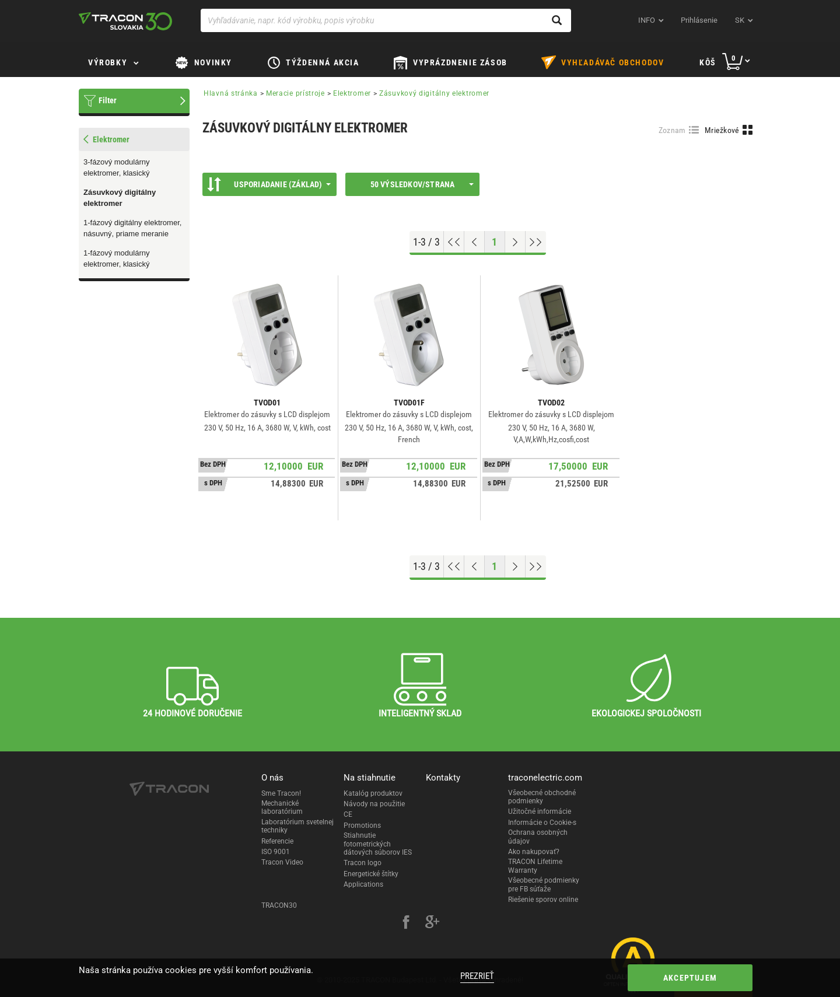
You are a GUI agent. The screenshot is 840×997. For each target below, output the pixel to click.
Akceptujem (690, 977)
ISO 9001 (275, 852)
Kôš (707, 62)
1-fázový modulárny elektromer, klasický (116, 258)
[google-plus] (432, 923)
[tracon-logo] (125, 21)
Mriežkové (722, 130)
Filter (108, 100)
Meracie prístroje (295, 93)
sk (739, 20)
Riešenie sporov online (543, 899)
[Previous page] (474, 242)
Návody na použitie (374, 804)
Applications (363, 884)
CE (348, 814)
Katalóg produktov (373, 793)
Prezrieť (477, 976)
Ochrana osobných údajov (538, 836)
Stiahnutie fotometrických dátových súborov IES (378, 843)
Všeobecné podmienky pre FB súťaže (543, 884)
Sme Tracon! (281, 793)
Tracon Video (282, 862)
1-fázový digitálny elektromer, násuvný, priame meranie (132, 228)
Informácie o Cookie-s (542, 822)
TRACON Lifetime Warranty (535, 866)
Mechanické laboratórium (282, 807)
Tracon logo (363, 863)
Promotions (362, 825)
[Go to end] (536, 242)
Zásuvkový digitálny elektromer (119, 198)
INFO (646, 20)
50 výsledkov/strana (422, 184)
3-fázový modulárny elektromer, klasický (116, 167)
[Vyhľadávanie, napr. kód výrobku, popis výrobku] (386, 20)
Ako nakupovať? (533, 852)
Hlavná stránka (231, 93)
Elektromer (352, 93)
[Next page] (515, 242)
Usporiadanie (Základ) (269, 184)
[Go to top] (454, 242)
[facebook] (406, 923)
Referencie (277, 841)
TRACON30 (279, 905)
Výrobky (107, 62)
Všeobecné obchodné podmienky (542, 797)
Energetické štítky (371, 874)
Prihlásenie (699, 20)
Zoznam (672, 130)
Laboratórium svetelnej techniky (297, 826)
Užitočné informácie (539, 811)
